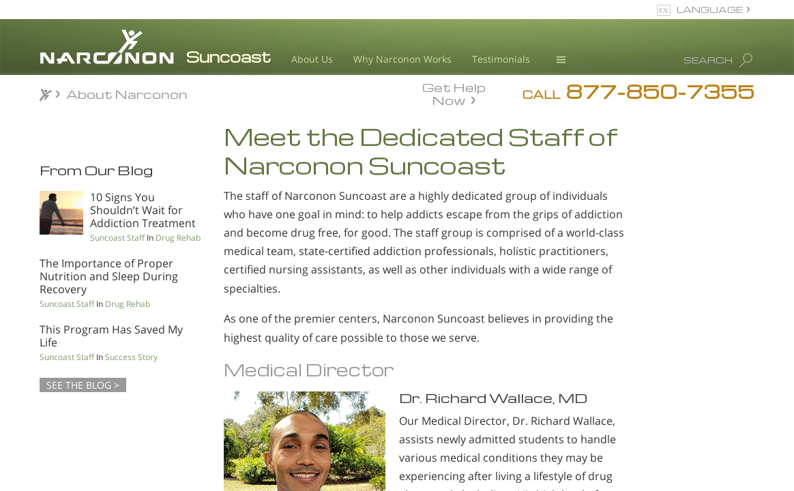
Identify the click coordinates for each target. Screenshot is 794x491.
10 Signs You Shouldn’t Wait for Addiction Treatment (143, 210)
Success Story (131, 357)
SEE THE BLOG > (82, 384)
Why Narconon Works (402, 59)
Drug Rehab (178, 237)
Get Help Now (454, 92)
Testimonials (501, 59)
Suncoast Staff (117, 237)
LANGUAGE (710, 9)
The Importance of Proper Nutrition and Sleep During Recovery (109, 276)
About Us (312, 59)
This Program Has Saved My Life (111, 336)
